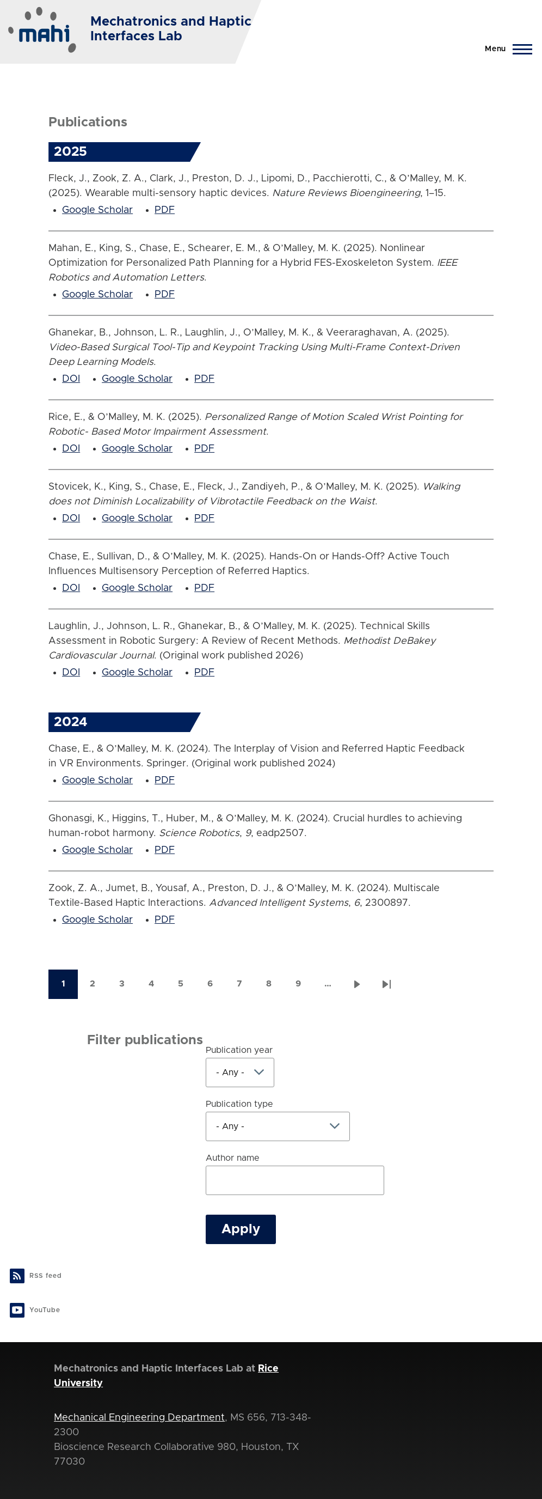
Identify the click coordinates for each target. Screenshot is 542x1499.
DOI (71, 379)
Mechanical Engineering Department (139, 1418)
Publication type (239, 1104)
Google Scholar (97, 210)
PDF (165, 210)
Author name (233, 1158)
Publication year (239, 1050)
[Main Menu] (505, 49)
